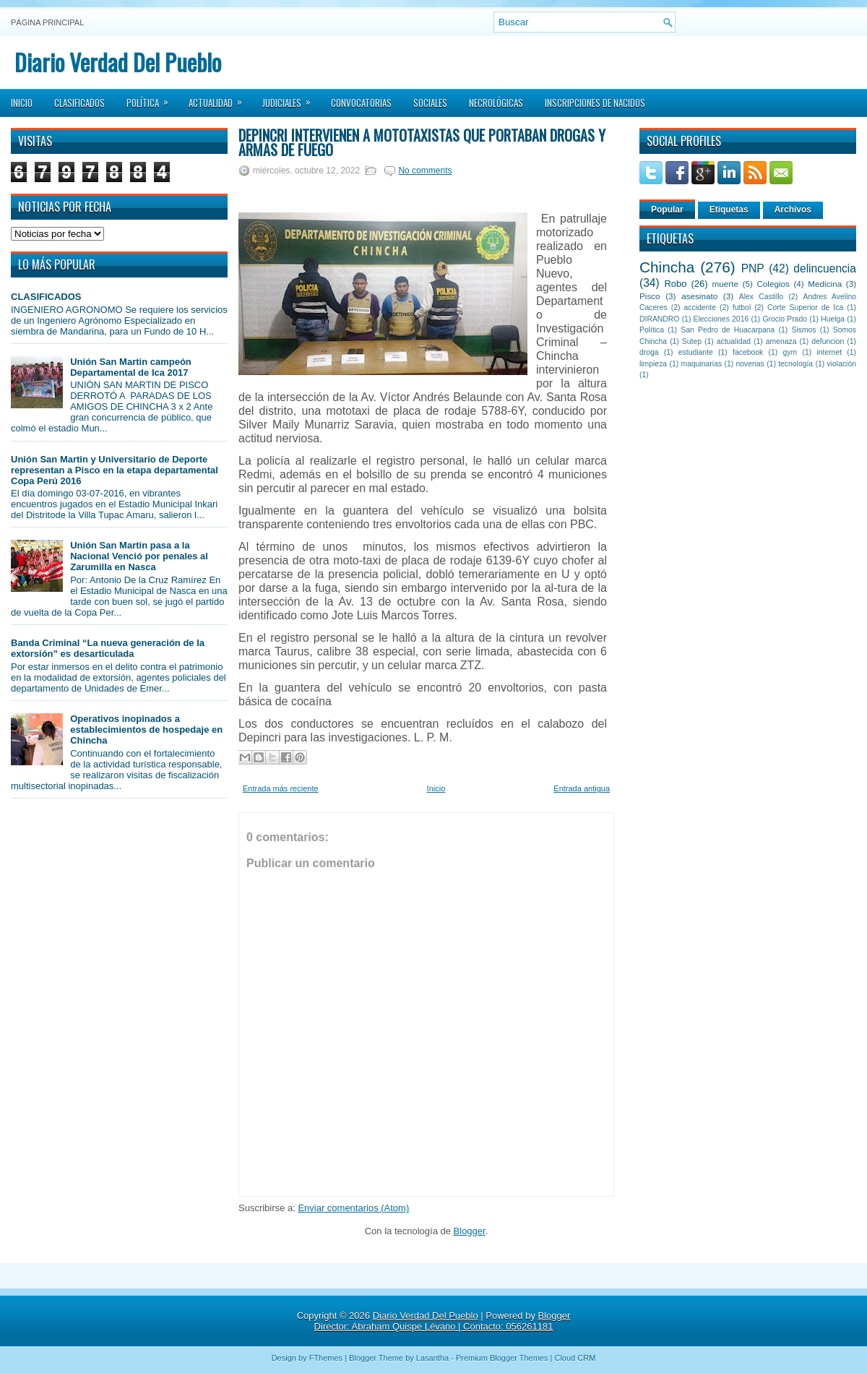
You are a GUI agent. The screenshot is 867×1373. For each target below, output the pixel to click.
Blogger (470, 1231)
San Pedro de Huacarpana (728, 330)
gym (790, 352)
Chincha (666, 267)
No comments (425, 170)
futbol (742, 307)
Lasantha (432, 1357)
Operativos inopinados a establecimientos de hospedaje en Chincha (146, 729)
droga (649, 352)
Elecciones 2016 (721, 319)
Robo (675, 283)
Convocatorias (361, 102)
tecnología (795, 364)
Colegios (772, 283)
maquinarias (701, 364)
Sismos (803, 330)
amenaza (781, 341)
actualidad (734, 341)
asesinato (699, 296)
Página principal (47, 22)
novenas (750, 364)
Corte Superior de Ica (805, 307)
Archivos (793, 210)
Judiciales (291, 98)
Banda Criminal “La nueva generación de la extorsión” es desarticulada (107, 648)
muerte (725, 283)
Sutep (692, 341)
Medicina (825, 283)
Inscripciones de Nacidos (595, 102)
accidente (700, 307)
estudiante (695, 352)
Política (152, 98)
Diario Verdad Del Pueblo (117, 62)
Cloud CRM (574, 1357)
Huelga (833, 319)
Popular (667, 210)
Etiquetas (729, 210)
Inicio (22, 102)
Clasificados (79, 102)
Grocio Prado (784, 319)
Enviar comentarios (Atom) (353, 1207)
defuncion (827, 341)
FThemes (325, 1357)
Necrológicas (496, 102)
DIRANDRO (659, 319)
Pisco (649, 296)
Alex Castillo (761, 297)
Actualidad (220, 98)
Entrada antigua (581, 788)
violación (841, 364)
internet (829, 352)
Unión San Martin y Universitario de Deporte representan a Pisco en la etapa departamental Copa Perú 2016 (114, 470)
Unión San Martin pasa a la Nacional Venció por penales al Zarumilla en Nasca (139, 556)
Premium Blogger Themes (502, 1357)
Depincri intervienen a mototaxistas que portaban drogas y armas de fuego (421, 142)
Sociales (430, 102)
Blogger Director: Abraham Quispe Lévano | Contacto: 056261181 (442, 1321)
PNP (752, 268)
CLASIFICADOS (46, 296)
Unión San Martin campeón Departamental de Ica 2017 (130, 367)
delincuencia (824, 268)
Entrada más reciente (281, 788)
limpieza (653, 364)
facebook (748, 352)
